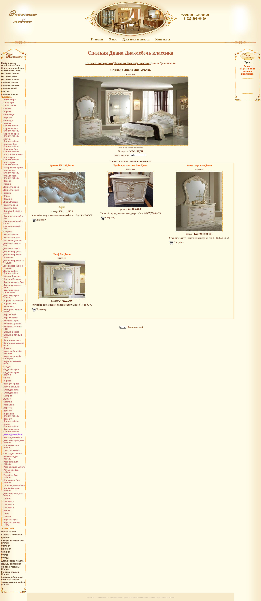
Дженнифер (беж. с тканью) (13, 267)
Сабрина (7, 232)
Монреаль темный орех (12, 328)
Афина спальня (11, 387)
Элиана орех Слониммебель (11, 177)
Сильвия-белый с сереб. (12, 212)
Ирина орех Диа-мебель (11, 481)
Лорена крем (9, 304)
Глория (7, 184)
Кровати (5, 538)
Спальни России (9, 94)
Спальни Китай (9, 88)
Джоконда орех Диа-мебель (13, 441)
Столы (4, 555)
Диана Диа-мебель (12, 434)
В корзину (41, 220)
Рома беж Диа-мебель (10, 476)
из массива (8, 528)
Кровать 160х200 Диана (62, 165)
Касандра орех (10, 390)
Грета (6, 514)
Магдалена (8, 405)
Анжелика (8, 258)
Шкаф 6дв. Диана (62, 254)
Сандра (7, 367)
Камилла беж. (10, 208)
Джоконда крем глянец (11, 296)
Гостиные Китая (9, 76)
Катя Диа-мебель (12, 451)
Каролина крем (11, 332)
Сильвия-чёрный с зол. (13, 217)
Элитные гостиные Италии (10, 568)
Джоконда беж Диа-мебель (13, 495)
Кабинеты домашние (11, 535)
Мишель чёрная (11, 238)
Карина (7, 193)
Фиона (6, 378)
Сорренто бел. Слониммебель (11, 130)
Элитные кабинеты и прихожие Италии (12, 578)
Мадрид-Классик (11, 276)
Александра (9, 99)
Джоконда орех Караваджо (11, 291)
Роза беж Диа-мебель (14, 467)
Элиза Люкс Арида (12, 154)
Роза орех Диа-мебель (11, 463)
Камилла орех (10, 205)
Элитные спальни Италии (10, 573)
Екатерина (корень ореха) (12, 311)
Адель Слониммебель (11, 425)
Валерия (7, 411)
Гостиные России (10, 79)
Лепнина (5, 552)
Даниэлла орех (11, 187)
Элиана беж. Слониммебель (11, 172)
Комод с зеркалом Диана (199, 165)
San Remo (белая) (12, 241)
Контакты (162, 39)
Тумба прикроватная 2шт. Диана (130, 165)
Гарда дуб (8, 102)
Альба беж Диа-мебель (11, 489)
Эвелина (7, 199)
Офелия (7, 402)
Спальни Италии (9, 82)
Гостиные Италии (10, 73)
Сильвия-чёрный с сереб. (13, 222)
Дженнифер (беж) (12, 252)
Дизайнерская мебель (12, 561)
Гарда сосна (9, 105)
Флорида (8, 120)
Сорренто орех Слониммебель (11, 135)
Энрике (7, 381)
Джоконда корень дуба (12, 286)
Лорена (7, 111)
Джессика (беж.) (11, 249)
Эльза (6, 196)
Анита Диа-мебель (12, 437)
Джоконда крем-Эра (13, 282)
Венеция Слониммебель (11, 420)
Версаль (7, 117)
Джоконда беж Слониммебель (11, 272)
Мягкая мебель (8, 532)
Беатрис (7, 396)
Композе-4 (8, 508)
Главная (97, 39)
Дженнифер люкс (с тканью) (13, 262)
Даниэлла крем (11, 190)
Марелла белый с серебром (12, 357)
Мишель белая (10, 235)
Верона (7, 181)
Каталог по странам (99, 63)
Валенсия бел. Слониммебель (11, 150)
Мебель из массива (11, 564)
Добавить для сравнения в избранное (130, 147)
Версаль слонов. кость (12, 524)
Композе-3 (8, 505)
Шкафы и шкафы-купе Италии (12, 542)
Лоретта (7, 408)
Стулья (5, 558)
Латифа (7, 348)
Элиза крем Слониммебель (11, 158)
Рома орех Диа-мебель (11, 471)
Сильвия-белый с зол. (12, 227)
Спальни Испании (10, 85)
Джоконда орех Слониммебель (11, 430)
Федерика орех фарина (11, 374)
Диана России (10, 202)
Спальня (5, 546)
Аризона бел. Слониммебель (11, 145)
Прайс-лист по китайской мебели (10, 64)
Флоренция (9, 114)
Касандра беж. (10, 393)
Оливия (7, 108)
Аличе (6, 511)
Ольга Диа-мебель (12, 454)
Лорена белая (10, 318)
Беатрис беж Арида (13, 168)
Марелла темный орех (12, 362)
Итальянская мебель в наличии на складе (12, 69)
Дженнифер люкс (12, 255)
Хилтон (7, 517)
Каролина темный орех (12, 336)
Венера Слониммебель (11, 124)
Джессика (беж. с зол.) (12, 245)
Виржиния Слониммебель (11, 415)
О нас (113, 39)
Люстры (5, 91)
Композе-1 (8, 502)
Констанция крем (12, 340)
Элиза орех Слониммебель (11, 164)
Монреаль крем (11, 321)
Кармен (7, 499)
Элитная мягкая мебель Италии (13, 583)
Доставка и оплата (136, 39)
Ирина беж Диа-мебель (11, 446)
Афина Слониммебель (11, 140)
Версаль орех (10, 520)
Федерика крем (11, 370)
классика (7, 97)
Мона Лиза (8, 307)
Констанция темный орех (13, 344)
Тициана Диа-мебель (14, 485)
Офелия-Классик (12, 279)
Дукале (7, 399)
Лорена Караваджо (13, 301)
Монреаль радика (12, 324)
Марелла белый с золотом (12, 352)
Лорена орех (9, 315)
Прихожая (6, 549)
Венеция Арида (11, 384)
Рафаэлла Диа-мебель (11, 458)
